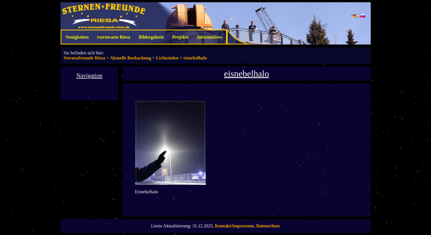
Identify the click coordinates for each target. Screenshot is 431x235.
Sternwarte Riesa (113, 37)
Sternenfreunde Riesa (84, 58)
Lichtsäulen (167, 58)
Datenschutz (268, 225)
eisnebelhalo (195, 58)
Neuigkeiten (77, 37)
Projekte (180, 37)
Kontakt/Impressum (234, 225)
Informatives (209, 37)
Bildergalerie (151, 37)
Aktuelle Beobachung (130, 58)
